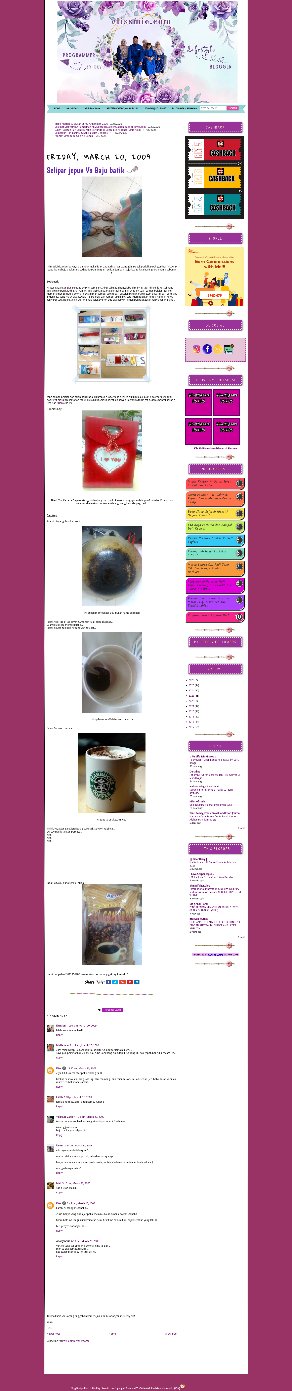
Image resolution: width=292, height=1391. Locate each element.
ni (89, 287)
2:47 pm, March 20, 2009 (78, 1145)
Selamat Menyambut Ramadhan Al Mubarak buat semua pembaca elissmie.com (100, 126)
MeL (58, 1183)
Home (112, 1333)
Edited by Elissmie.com (102, 1388)
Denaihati (195, 771)
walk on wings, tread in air (204, 786)
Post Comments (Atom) (75, 1340)
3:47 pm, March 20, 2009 (81, 1203)
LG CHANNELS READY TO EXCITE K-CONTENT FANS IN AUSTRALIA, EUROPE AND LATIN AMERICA (215, 925)
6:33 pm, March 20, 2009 (85, 1241)
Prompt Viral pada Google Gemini (74, 135)
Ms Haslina (62, 1045)
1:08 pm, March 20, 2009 (78, 1097)
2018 (191, 721)
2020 (191, 711)
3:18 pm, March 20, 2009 (76, 1183)
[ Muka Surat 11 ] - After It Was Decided (212, 877)
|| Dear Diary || (199, 859)
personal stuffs (112, 1009)
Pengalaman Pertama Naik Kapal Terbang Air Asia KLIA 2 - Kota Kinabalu (210, 585)
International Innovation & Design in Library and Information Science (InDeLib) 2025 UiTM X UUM (215, 892)
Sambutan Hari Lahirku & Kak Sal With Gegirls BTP (83, 132)
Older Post (171, 1333)
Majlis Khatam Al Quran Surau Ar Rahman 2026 (81, 123)
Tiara (61, 402)
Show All (242, 828)
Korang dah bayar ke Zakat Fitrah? (207, 553)
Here (87, 1388)
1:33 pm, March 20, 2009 (90, 1116)
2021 (191, 706)
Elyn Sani (61, 1025)
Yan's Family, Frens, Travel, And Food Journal (215, 813)
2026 (191, 680)
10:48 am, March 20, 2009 (81, 1025)
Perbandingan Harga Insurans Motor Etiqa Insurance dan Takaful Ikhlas (209, 602)
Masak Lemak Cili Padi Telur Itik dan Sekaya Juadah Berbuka (208, 568)
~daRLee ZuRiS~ (65, 1116)
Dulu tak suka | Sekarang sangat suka (211, 804)
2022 (191, 700)
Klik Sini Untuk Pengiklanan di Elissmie (215, 448)
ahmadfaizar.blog (200, 885)
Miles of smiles (198, 801)
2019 (191, 716)
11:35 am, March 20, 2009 (81, 1068)
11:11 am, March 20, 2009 (84, 1045)
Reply (59, 1034)
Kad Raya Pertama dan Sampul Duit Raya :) (210, 527)
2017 (191, 727)
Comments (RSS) (171, 1388)
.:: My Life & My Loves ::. (203, 756)
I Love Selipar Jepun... (202, 874)
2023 (191, 695)
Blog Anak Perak (199, 903)
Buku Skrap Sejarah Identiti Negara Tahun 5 (208, 513)
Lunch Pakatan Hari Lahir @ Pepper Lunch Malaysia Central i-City (210, 498)
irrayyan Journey (199, 918)
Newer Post (53, 1333)
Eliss (58, 1068)
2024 (191, 690)
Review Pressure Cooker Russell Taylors (210, 540)
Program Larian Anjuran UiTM (209, 616)
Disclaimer (156, 1388)
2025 (191, 685)
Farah (59, 1097)
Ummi (59, 1145)
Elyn (69, 287)
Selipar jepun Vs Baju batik (92, 170)
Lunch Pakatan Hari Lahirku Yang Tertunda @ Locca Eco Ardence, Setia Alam (98, 129)
